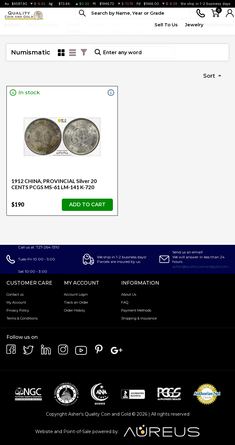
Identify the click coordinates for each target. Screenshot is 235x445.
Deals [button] (96, 25)
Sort (210, 76)
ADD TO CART (87, 205)
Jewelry (194, 25)
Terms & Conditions (22, 318)
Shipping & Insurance (139, 318)
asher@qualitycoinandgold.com (200, 266)
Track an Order (76, 302)
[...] (133, 13)
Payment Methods (136, 310)
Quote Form (139, 27)
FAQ (124, 302)
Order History (74, 310)
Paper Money (74, 27)
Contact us (15, 294)
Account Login (76, 294)
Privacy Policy (17, 310)
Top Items (117, 27)
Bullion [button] (12, 25)
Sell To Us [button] (166, 25)
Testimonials (218, 25)
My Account (16, 302)
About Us (128, 294)
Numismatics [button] (43, 25)
